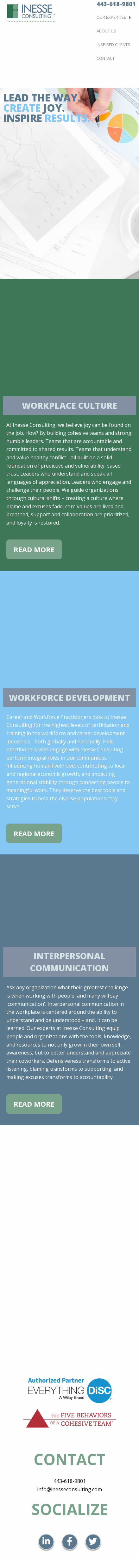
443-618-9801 (70, 1481)
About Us (106, 31)
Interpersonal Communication (69, 962)
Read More (34, 549)
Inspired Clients (113, 44)
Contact (106, 58)
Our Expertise (111, 17)
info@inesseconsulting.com (69, 1489)
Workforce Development (69, 697)
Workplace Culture (69, 405)
